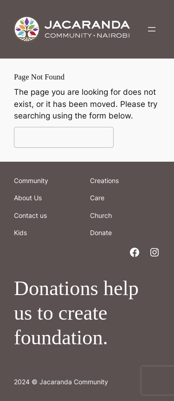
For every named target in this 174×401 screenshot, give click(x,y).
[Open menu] (151, 29)
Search (139, 137)
